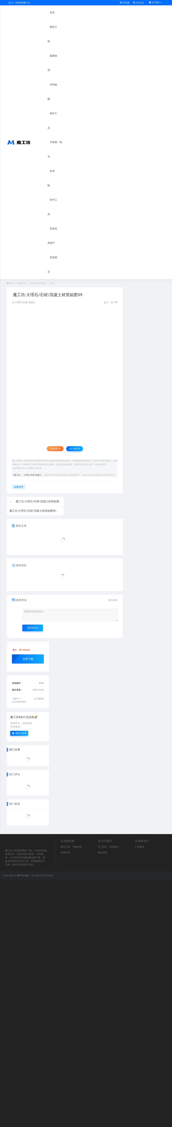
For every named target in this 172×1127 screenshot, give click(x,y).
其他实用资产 (48, 127)
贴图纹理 (46, 41)
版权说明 (102, 723)
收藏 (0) (53, 319)
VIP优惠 (125, 3)
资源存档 (65, 723)
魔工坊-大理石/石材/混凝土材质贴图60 (32, 381)
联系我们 (114, 717)
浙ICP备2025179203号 (42, 746)
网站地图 (23, 746)
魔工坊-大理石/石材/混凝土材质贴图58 (39, 372)
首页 (43, 12)
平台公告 (138, 3)
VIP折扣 (24, 520)
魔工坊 (17, 346)
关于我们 (102, 717)
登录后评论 (32, 498)
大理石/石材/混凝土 (41, 153)
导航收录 (77, 717)
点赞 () (76, 319)
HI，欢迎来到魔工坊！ (19, 3)
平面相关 (46, 84)
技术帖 (45, 98)
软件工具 (46, 113)
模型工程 (46, 26)
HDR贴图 (46, 55)
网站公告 (65, 717)
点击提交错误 (19, 572)
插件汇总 (46, 70)
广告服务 (139, 717)
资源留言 (46, 142)
